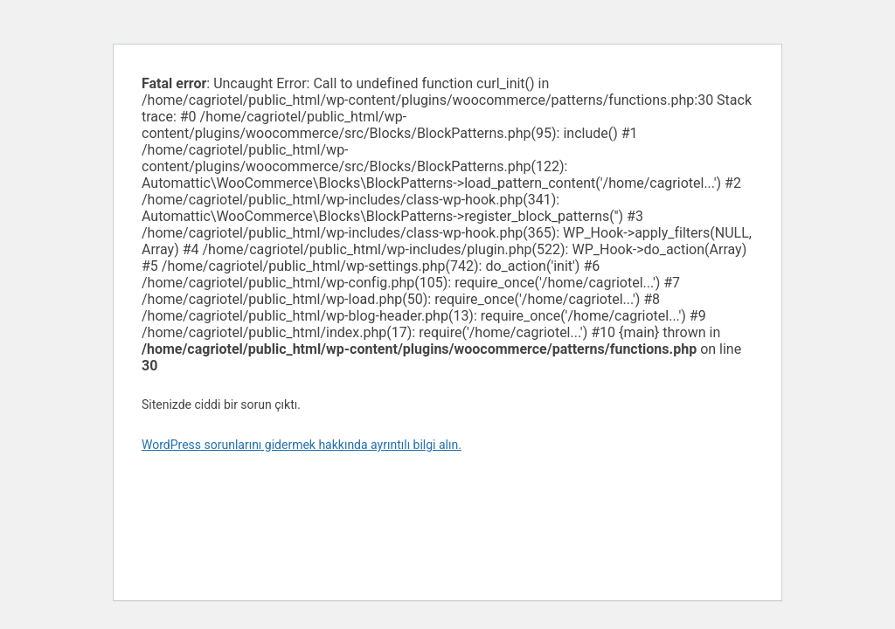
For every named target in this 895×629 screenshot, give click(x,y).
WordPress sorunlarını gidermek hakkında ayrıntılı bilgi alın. (301, 445)
